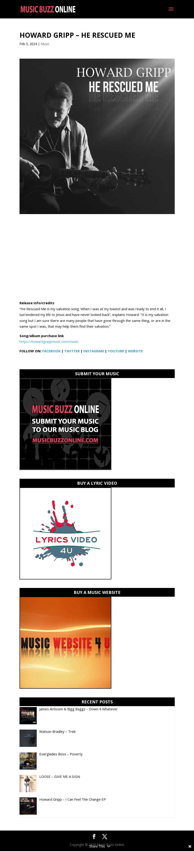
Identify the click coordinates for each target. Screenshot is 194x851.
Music (45, 44)
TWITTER (72, 351)
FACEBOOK (51, 351)
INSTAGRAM (93, 351)
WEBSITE (135, 351)
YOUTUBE (116, 351)
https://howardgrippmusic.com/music (49, 341)
